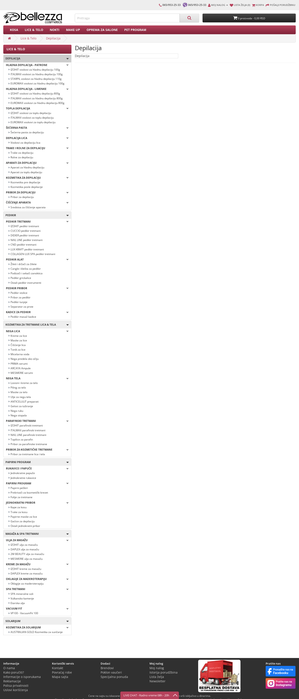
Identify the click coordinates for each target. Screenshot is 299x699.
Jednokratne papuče (23, 473)
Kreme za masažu (37, 564)
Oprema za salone (102, 30)
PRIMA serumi (19, 364)
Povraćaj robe (62, 672)
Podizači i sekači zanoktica (27, 273)
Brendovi (107, 668)
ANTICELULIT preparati (25, 401)
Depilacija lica (37, 138)
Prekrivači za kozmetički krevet (29, 492)
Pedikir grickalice (21, 278)
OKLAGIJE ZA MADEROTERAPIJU (37, 579)
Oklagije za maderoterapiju (27, 583)
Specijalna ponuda (114, 677)
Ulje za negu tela (21, 397)
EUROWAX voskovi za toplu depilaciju (33, 122)
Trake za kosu (19, 512)
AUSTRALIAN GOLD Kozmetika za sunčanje (37, 632)
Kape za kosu (19, 507)
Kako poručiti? (13, 672)
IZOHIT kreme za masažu (26, 569)
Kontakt (57, 668)
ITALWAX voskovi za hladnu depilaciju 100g (37, 74)
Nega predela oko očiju (25, 359)
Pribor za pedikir (20, 297)
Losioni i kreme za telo (24, 383)
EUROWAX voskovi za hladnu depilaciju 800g (37, 103)
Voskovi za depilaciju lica (25, 142)
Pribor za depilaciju (37, 192)
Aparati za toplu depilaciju (26, 172)
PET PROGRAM (135, 30)
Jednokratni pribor (37, 503)
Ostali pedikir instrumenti (26, 283)
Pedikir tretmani (37, 221)
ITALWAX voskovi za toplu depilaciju (32, 117)
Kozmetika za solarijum (37, 627)
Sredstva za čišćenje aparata (28, 207)
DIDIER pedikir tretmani (25, 235)
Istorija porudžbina (164, 672)
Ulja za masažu (37, 540)
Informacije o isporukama (22, 677)
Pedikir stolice (19, 293)
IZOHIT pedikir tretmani (25, 226)
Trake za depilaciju (22, 153)
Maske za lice (19, 340)
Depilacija (53, 38)
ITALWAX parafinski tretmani (28, 430)
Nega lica (37, 331)
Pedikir (36, 215)
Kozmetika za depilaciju (37, 178)
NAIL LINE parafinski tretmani (28, 435)
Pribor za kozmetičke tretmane (37, 449)
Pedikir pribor (37, 288)
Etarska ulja (18, 603)
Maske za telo (19, 392)
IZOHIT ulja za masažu (24, 545)
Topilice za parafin (22, 439)
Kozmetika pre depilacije (25, 182)
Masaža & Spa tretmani (36, 534)
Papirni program (36, 462)
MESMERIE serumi (22, 373)
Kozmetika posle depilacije (27, 187)
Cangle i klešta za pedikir (26, 269)
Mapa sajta (60, 677)
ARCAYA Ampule (21, 368)
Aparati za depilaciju (37, 163)
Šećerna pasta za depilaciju (27, 132)
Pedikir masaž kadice (23, 317)
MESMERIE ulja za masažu (27, 559)
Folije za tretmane (21, 497)
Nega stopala (19, 415)
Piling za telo (18, 387)
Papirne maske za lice (24, 517)
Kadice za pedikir (37, 312)
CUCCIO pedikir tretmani (26, 231)
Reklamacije (12, 681)
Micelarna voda (20, 354)
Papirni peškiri (19, 488)
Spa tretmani (37, 589)
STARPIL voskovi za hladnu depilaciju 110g (36, 79)
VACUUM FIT (37, 608)
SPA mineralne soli (22, 594)
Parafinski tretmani (37, 421)
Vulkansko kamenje (22, 598)
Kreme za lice (19, 336)
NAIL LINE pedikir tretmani (27, 240)
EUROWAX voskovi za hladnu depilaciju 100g (37, 83)
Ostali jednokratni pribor (25, 526)
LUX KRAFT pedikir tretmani (27, 249)
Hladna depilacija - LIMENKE (37, 89)
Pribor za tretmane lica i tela (28, 454)
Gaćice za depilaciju (23, 521)
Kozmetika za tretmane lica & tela (36, 325)
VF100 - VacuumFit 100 (24, 613)
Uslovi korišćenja (15, 690)
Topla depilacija (37, 108)
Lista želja (157, 677)
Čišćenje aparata (37, 202)
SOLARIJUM (36, 621)
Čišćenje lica (18, 345)
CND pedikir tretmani (23, 244)
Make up (73, 30)
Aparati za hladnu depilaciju (27, 167)
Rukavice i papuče (37, 468)
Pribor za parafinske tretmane (29, 444)
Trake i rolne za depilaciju (37, 148)
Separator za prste (22, 306)
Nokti (54, 30)
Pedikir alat (37, 259)
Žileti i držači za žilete (24, 264)
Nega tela (37, 378)
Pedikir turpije (19, 302)
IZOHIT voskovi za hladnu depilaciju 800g (35, 93)
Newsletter (158, 681)
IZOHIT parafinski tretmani (27, 425)
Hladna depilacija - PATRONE (37, 65)
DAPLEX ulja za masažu (25, 549)
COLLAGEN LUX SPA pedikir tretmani (33, 254)
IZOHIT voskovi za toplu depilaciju (31, 113)
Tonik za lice (18, 349)
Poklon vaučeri (111, 672)
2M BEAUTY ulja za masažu (27, 554)
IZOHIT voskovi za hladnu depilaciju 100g (35, 69)
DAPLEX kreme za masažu (27, 573)
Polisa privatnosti (15, 685)
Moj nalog (157, 668)
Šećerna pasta (37, 128)
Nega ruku (17, 411)
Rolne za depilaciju (22, 157)
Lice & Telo (34, 30)
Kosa (14, 30)
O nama (9, 668)
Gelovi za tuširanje (22, 406)
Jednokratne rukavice (23, 478)
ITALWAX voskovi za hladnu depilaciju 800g (37, 98)
